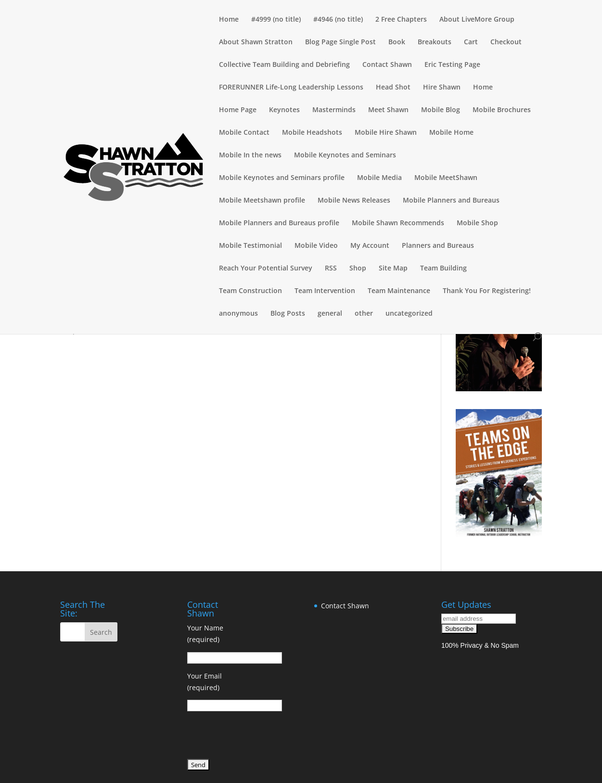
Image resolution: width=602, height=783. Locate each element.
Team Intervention (325, 291)
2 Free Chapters (401, 20)
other (364, 314)
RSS (331, 268)
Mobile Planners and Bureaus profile (279, 223)
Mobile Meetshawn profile (262, 201)
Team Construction (250, 291)
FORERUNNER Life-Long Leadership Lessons (291, 87)
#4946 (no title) (338, 20)
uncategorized (409, 314)
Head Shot (393, 87)
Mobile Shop (477, 223)
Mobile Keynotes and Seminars (345, 155)
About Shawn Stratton (256, 42)
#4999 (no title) (276, 20)
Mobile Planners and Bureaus (451, 201)
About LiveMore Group (476, 20)
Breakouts (434, 42)
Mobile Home (451, 133)
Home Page (237, 110)
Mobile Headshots (312, 133)
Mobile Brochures (502, 110)
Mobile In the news (250, 155)
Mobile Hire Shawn (386, 133)
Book (396, 42)
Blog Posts (287, 314)
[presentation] (260, 737)
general (330, 314)
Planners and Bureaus (438, 246)
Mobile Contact (244, 133)
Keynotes (284, 110)
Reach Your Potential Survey (265, 268)
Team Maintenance (399, 291)
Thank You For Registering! (487, 291)
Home (229, 20)
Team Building (443, 268)
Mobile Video (316, 246)
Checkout (506, 42)
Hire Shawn (442, 87)
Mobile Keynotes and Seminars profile (282, 178)
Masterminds (334, 110)
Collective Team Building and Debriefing (284, 65)
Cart (471, 42)
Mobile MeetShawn (445, 178)
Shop (357, 268)
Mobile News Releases (354, 201)
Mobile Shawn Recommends (398, 223)
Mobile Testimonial (250, 246)
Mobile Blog (440, 110)
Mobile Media (379, 178)
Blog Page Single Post (340, 42)
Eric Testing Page (452, 65)
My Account (369, 246)
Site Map (393, 268)
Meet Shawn (388, 110)
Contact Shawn (387, 65)
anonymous (238, 314)
